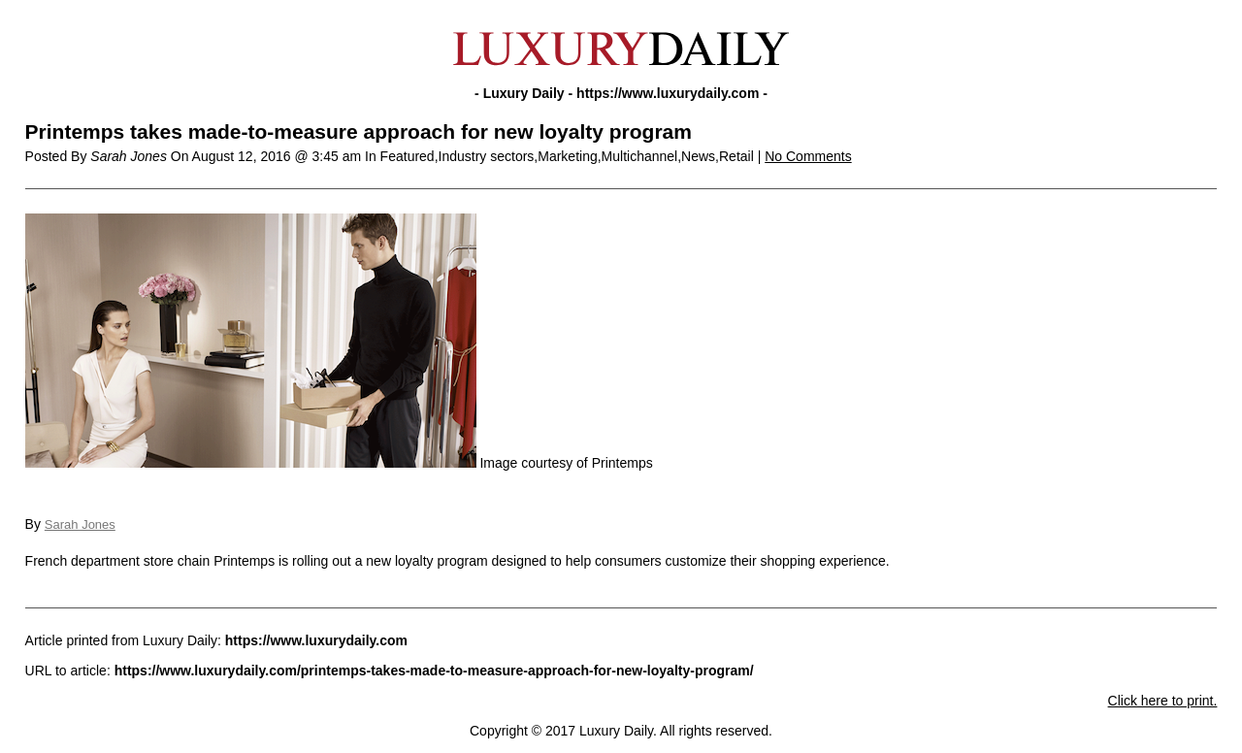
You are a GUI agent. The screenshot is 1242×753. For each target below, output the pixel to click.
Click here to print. (1163, 700)
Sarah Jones (80, 524)
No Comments (808, 156)
